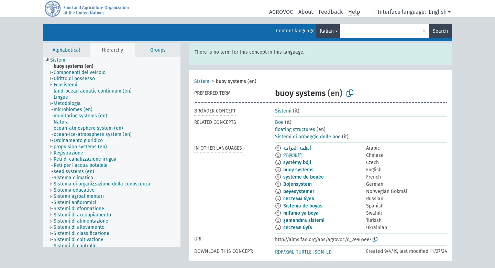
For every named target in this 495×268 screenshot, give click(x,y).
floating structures (295, 129)
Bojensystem (297, 184)
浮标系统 (292, 155)
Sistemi (202, 81)
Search (440, 31)
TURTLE (303, 252)
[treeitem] (61, 60)
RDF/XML (284, 252)
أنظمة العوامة (297, 148)
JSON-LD (322, 252)
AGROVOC (281, 12)
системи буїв (297, 228)
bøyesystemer (299, 191)
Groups (158, 50)
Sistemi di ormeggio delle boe (308, 137)
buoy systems (298, 170)
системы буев (298, 199)
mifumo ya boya (301, 213)
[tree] (111, 152)
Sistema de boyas (302, 206)
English (438, 12)
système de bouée (303, 177)
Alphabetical (66, 50)
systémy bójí (297, 162)
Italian (327, 31)
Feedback (331, 12)
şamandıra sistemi (303, 220)
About (305, 12)
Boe (279, 122)
